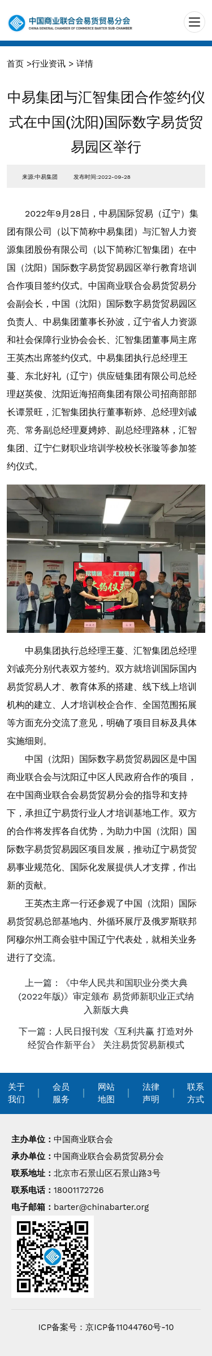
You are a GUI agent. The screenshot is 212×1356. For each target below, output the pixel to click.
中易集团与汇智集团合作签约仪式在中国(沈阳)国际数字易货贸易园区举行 (106, 122)
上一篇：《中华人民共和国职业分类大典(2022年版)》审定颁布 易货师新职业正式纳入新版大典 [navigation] (105, 996)
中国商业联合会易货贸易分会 (109, 1156)
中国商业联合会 (83, 1139)
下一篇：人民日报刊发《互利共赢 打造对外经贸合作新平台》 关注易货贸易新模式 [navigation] (106, 1038)
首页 (15, 64)
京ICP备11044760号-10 (129, 1327)
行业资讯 (49, 64)
